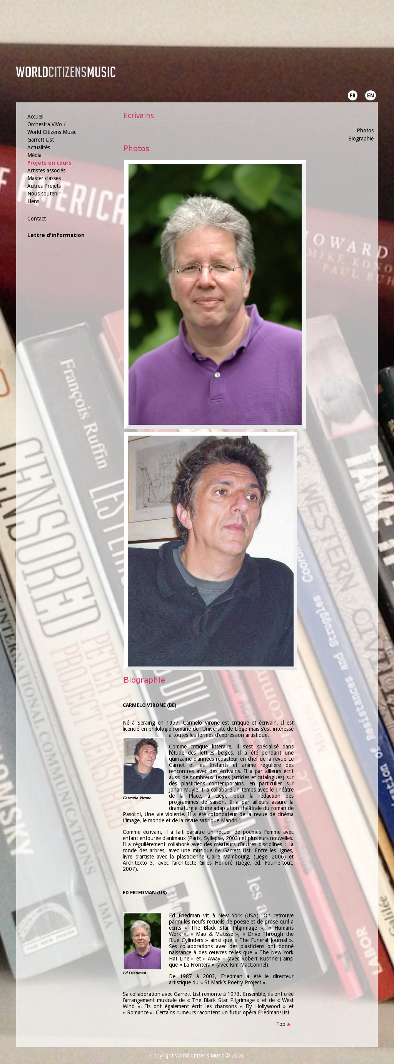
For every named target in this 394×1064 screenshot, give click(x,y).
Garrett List (40, 140)
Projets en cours (49, 163)
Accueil (35, 117)
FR (353, 95)
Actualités (38, 147)
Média (34, 155)
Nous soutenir (43, 193)
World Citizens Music (51, 132)
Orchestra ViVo (46, 124)
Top (280, 1024)
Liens (33, 201)
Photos (365, 130)
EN (370, 95)
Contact (36, 218)
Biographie (361, 138)
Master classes (44, 178)
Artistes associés (46, 170)
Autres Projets (44, 186)
